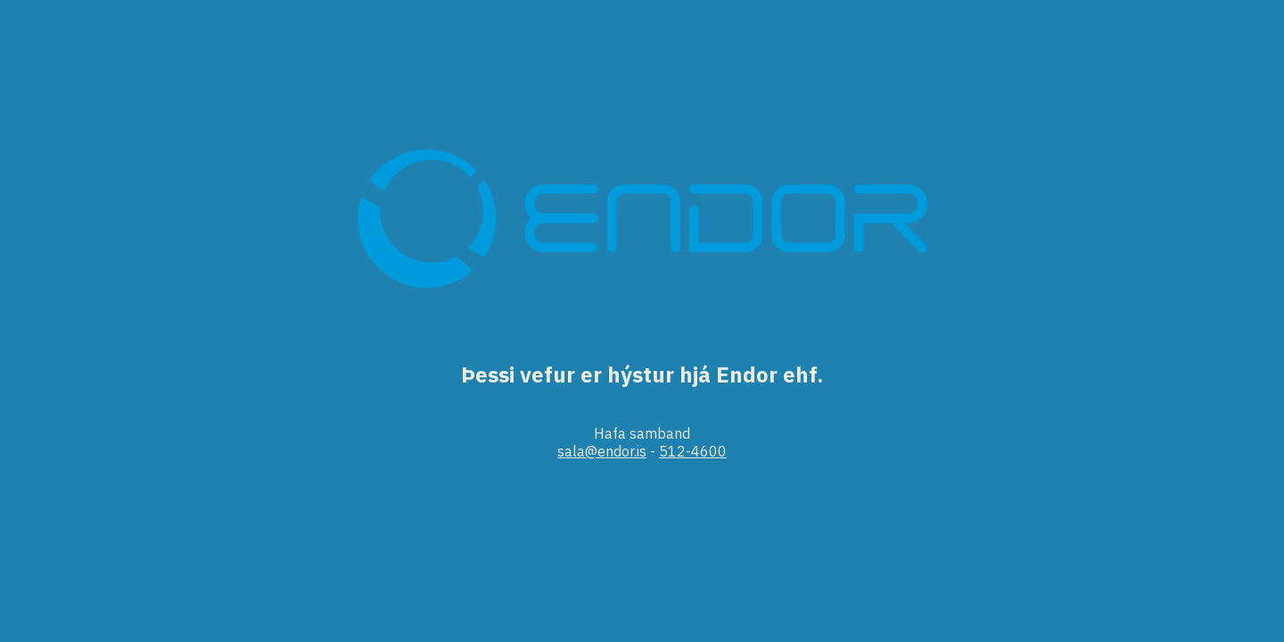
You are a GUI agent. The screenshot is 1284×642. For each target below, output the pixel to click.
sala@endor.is (601, 451)
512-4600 (693, 451)
